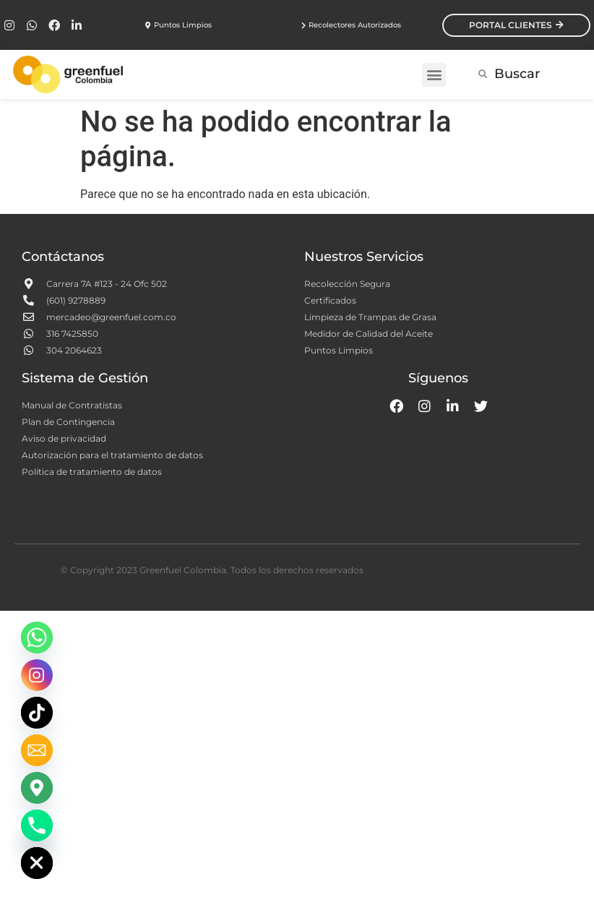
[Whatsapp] (37, 637)
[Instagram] (37, 675)
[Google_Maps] (37, 788)
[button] (434, 75)
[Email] (37, 750)
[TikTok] (37, 713)
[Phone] (37, 825)
